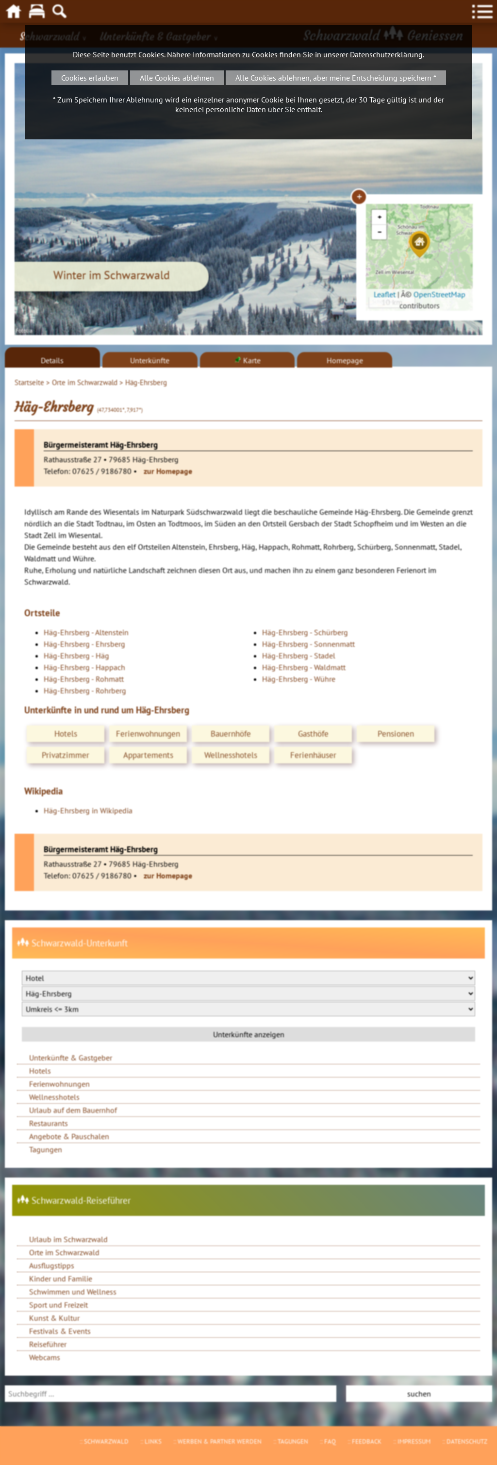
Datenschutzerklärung (386, 54)
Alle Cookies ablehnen (177, 78)
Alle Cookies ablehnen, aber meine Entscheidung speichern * (335, 78)
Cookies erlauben (89, 78)
